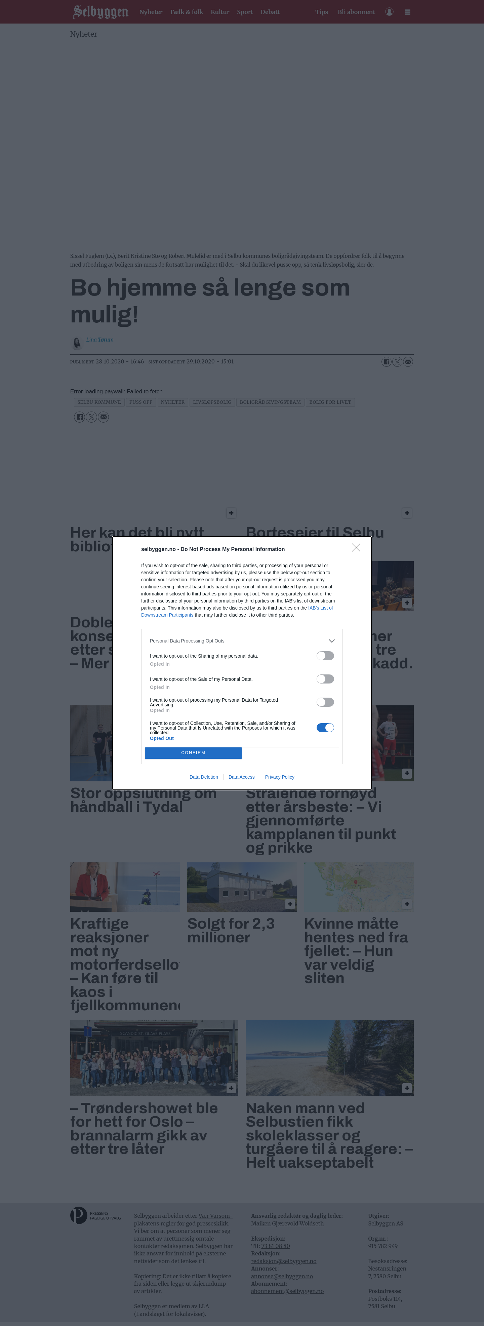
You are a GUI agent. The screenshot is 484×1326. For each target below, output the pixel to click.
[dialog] (242, 663)
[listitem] (242, 641)
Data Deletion (204, 777)
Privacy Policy (279, 777)
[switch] (325, 655)
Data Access (242, 777)
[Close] (358, 549)
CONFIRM (193, 752)
